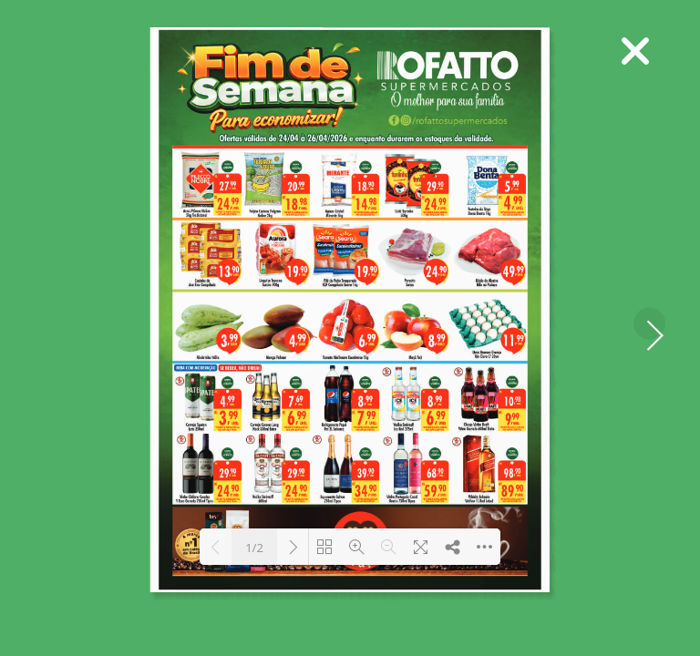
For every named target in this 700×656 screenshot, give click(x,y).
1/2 (254, 547)
